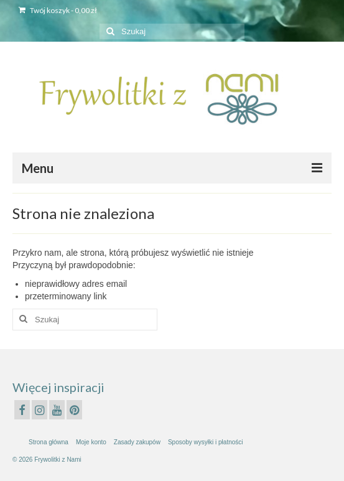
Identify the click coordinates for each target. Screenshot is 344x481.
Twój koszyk (58, 10)
